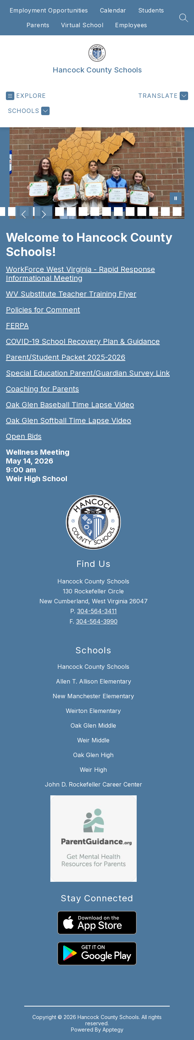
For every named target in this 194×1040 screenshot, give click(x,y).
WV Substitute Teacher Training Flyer (71, 294)
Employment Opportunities (49, 10)
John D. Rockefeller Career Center (93, 784)
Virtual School (82, 25)
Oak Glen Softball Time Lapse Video (68, 420)
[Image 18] (153, 211)
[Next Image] (43, 215)
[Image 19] (165, 211)
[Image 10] (59, 211)
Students (151, 10)
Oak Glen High (93, 755)
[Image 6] (12, 211)
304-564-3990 (97, 621)
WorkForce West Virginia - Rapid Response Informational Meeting (80, 274)
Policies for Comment (43, 309)
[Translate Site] (162, 95)
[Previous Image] (24, 215)
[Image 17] (141, 211)
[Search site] (183, 17)
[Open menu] (26, 95)
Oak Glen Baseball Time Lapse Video (70, 404)
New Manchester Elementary (93, 696)
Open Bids (24, 436)
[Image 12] (83, 211)
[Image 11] (71, 211)
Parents (38, 25)
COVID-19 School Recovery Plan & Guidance (83, 341)
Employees (131, 25)
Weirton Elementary (93, 710)
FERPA (17, 325)
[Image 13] (94, 211)
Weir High (93, 769)
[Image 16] (130, 211)
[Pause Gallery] (176, 199)
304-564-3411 (97, 611)
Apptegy (113, 1029)
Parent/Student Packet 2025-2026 (65, 357)
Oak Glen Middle (93, 725)
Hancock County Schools (93, 666)
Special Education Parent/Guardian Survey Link (88, 373)
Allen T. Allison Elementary (93, 681)
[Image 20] (177, 211)
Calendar (113, 10)
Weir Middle (93, 740)
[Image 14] (106, 211)
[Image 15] (118, 211)
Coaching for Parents (42, 388)
